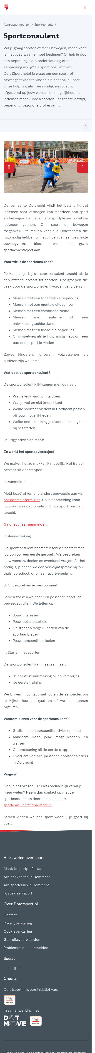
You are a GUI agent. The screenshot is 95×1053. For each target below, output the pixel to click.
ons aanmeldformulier (22, 499)
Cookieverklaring (18, 931)
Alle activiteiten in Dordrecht (27, 876)
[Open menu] (85, 7)
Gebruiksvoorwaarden (22, 939)
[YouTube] (20, 968)
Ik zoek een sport (18, 893)
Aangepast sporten (17, 24)
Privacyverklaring (18, 923)
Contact (10, 915)
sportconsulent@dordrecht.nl (28, 805)
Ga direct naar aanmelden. (26, 524)
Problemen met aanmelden (26, 947)
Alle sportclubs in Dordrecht (26, 885)
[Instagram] (9, 968)
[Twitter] (15, 968)
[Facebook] (4, 968)
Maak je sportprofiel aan (23, 868)
